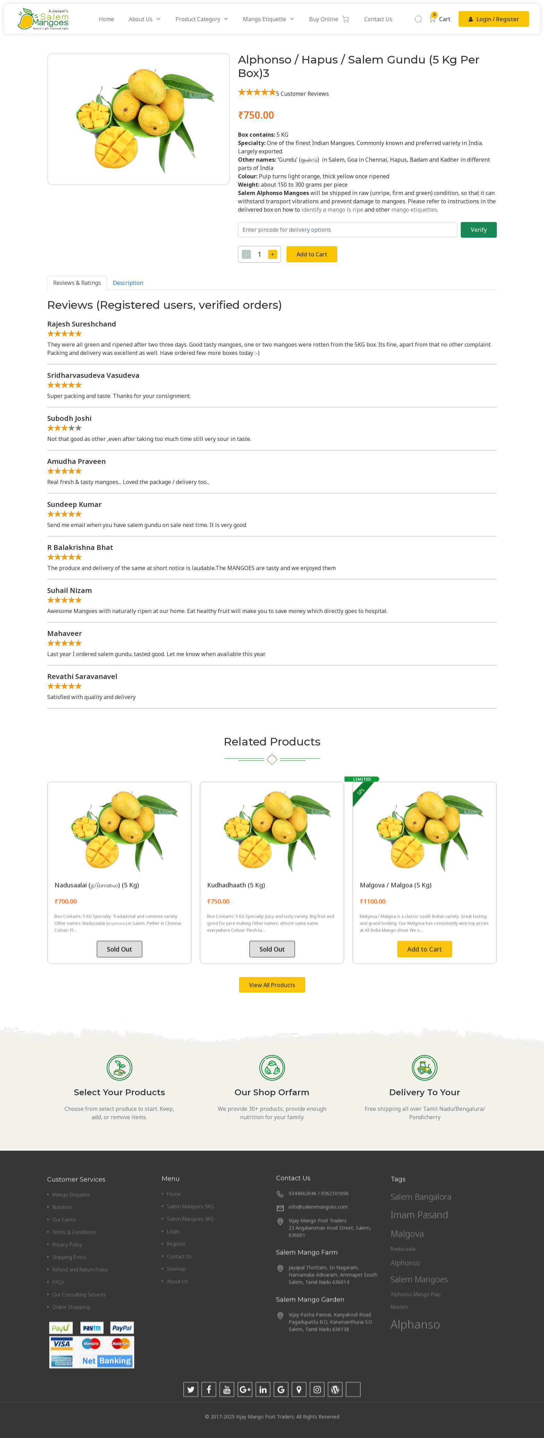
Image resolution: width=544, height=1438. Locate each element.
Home (106, 19)
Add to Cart (312, 254)
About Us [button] (141, 19)
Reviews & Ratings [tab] (77, 687)
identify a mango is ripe (332, 209)
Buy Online (329, 19)
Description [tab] (128, 687)
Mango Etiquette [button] (264, 19)
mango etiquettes (414, 209)
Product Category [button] (198, 19)
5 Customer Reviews (302, 93)
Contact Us (378, 19)
